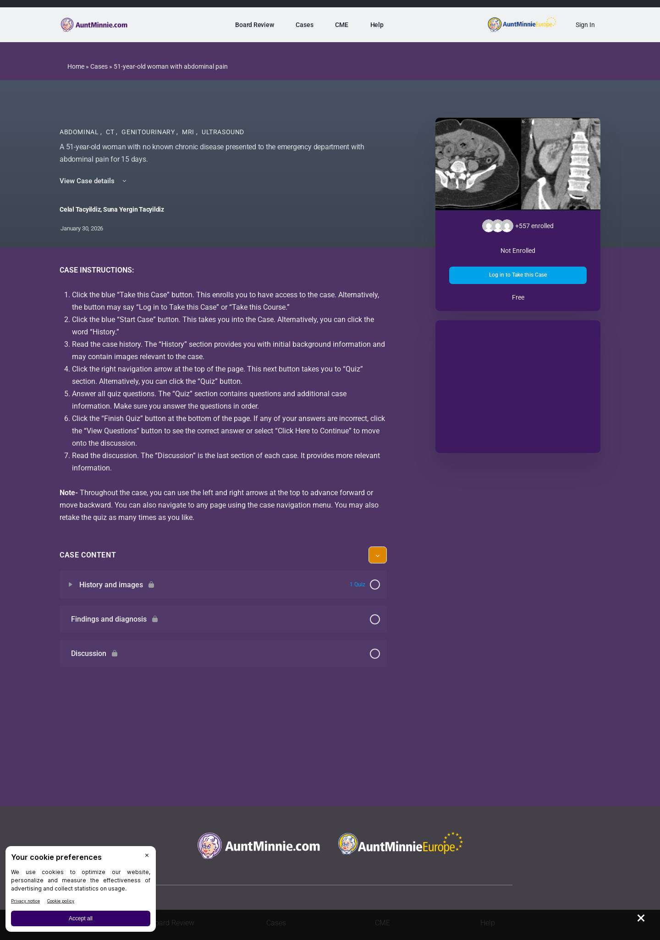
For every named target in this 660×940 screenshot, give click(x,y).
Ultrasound (223, 132)
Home (75, 66)
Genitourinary (148, 132)
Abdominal (80, 132)
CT (111, 132)
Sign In (585, 24)
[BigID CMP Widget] (80, 891)
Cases (99, 66)
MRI (189, 132)
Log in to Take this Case (518, 275)
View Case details (94, 181)
